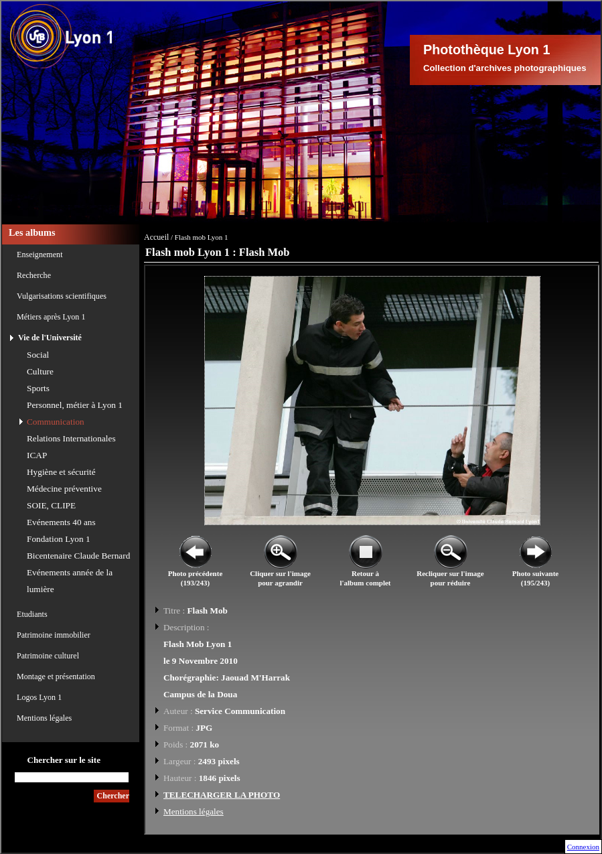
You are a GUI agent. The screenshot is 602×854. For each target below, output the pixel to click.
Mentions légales (44, 718)
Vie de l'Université (50, 337)
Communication (55, 422)
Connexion (583, 847)
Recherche (34, 275)
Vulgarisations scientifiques (61, 296)
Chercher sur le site (63, 760)
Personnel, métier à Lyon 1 (75, 405)
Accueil (156, 237)
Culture (40, 371)
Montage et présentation (56, 676)
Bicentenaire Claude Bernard (78, 556)
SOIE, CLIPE (51, 505)
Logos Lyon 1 (39, 697)
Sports (38, 388)
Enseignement (40, 254)
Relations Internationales (71, 438)
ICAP (37, 455)
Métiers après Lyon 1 (51, 317)
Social (38, 355)
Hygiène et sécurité (61, 472)
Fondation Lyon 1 (58, 539)
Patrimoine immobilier (53, 635)
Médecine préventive (64, 489)
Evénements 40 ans (61, 522)
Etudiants (32, 614)
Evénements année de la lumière (69, 580)
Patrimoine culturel (48, 655)
